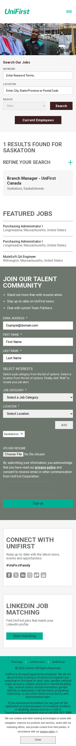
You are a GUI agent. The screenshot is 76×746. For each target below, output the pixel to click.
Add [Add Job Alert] (64, 425)
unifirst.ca (58, 661)
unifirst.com (37, 661)
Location (9, 84)
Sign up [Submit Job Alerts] (38, 503)
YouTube (43, 575)
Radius (8, 99)
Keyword (9, 68)
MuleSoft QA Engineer (19, 257)
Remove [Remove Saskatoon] (22, 434)
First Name (12, 335)
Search (61, 106)
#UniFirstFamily (18, 565)
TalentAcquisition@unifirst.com (24, 712)
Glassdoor (36, 575)
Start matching (24, 636)
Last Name (12, 351)
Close (38, 739)
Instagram (29, 575)
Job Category (15, 390)
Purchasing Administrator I (23, 226)
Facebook (9, 575)
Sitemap (16, 661)
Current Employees (38, 120)
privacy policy (45, 467)
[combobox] (38, 91)
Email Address (15, 318)
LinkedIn (23, 575)
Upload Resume (14, 448)
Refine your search (26, 162)
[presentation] (29, 488)
